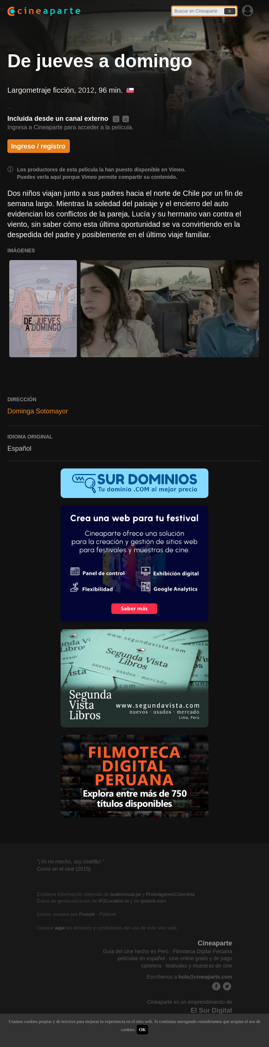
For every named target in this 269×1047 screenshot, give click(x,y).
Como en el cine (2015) (64, 869)
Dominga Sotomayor (37, 411)
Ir (230, 11)
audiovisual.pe (125, 894)
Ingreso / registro (38, 146)
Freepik (87, 914)
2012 (86, 90)
